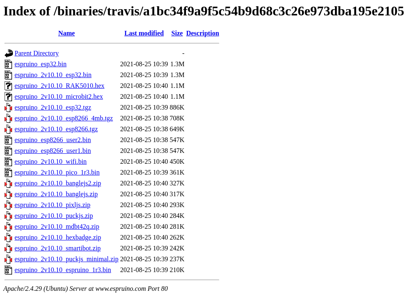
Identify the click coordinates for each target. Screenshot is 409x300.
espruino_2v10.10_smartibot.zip (58, 248)
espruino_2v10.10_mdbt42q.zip (57, 226)
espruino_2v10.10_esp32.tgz (53, 107)
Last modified (144, 33)
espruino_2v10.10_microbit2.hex (59, 96)
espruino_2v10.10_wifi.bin (51, 161)
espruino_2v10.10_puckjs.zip (54, 215)
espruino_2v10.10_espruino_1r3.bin (63, 269)
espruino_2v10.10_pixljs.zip (52, 204)
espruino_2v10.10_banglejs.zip (56, 194)
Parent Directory (37, 53)
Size (177, 33)
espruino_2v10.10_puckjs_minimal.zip (67, 258)
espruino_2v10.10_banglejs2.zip (58, 183)
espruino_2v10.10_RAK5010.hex (59, 85)
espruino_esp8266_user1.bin (53, 150)
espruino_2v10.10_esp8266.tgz (56, 128)
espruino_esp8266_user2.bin (53, 139)
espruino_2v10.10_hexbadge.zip (58, 237)
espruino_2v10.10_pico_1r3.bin (57, 172)
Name (66, 33)
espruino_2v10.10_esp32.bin (53, 74)
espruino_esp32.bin (41, 64)
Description (202, 33)
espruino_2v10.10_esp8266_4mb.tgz (64, 118)
